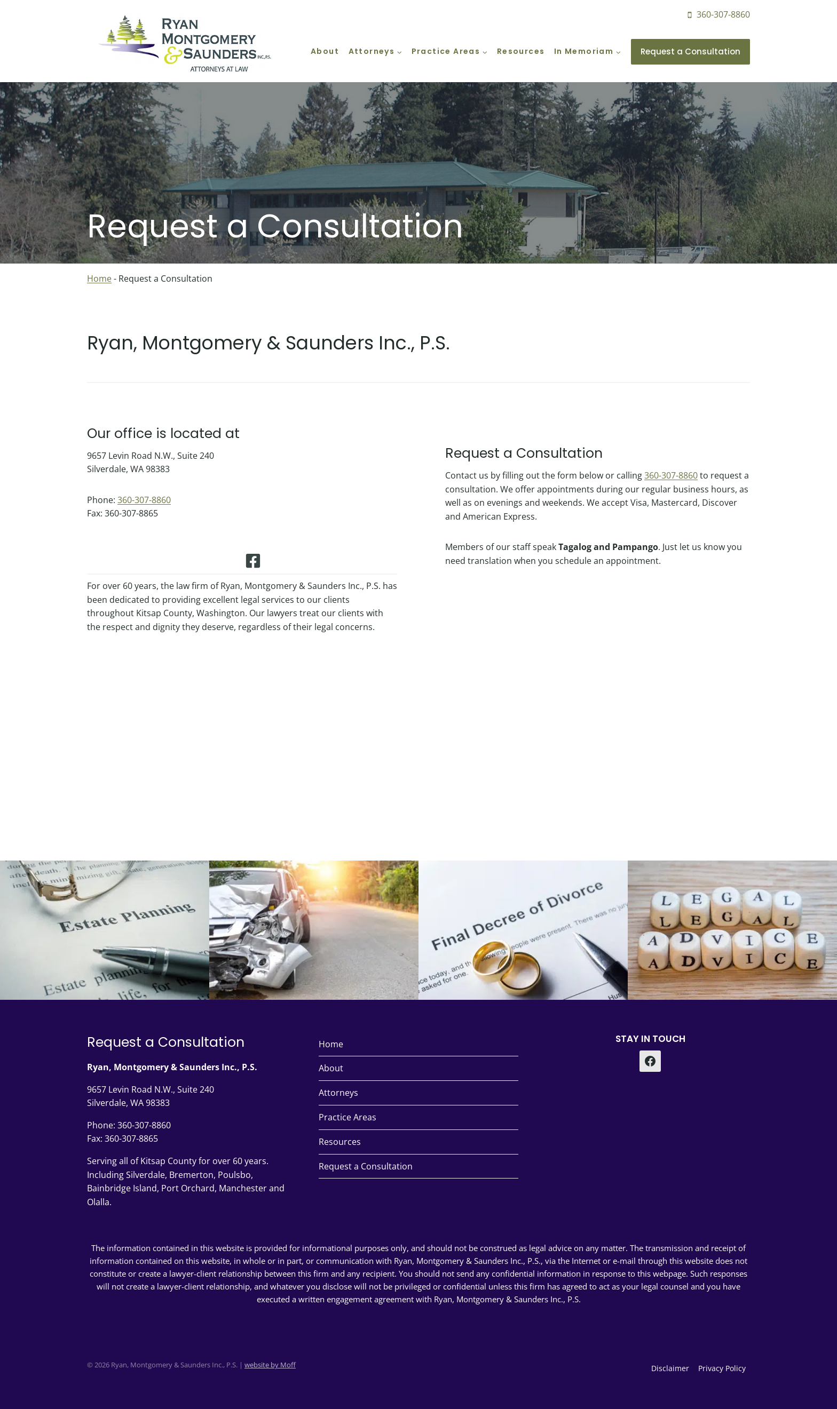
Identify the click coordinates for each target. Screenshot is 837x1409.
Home (99, 278)
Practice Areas (347, 1117)
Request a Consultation (690, 51)
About (325, 51)
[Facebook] (650, 1061)
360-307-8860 (144, 506)
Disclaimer (670, 1368)
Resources (521, 51)
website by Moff (270, 1365)
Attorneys (338, 1092)
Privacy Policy (722, 1368)
